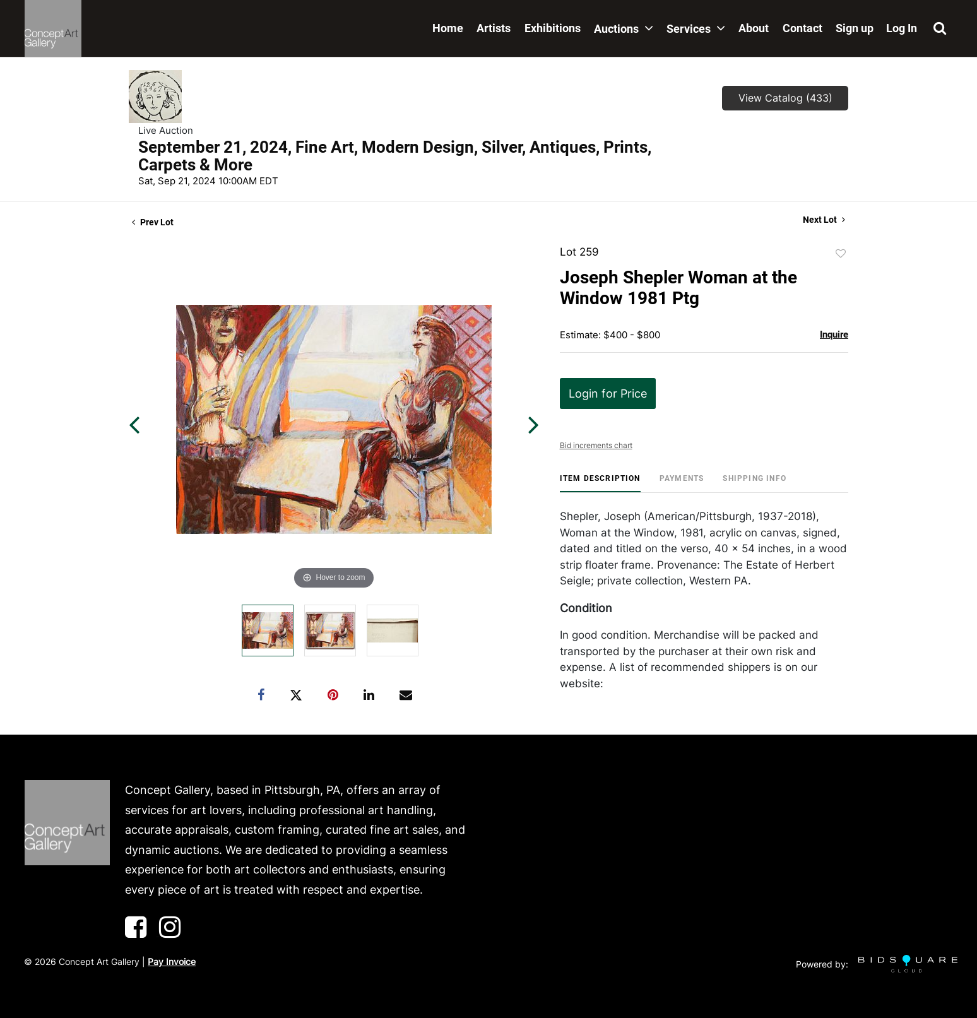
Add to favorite (840, 254)
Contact (802, 28)
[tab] (600, 483)
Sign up (854, 28)
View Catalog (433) (785, 98)
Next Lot (824, 220)
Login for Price (608, 393)
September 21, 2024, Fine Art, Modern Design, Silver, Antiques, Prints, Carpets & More (394, 156)
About (753, 28)
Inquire (834, 334)
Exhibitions (552, 28)
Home (447, 28)
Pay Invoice (172, 961)
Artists (494, 28)
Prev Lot (153, 222)
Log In (901, 28)
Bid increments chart (596, 445)
